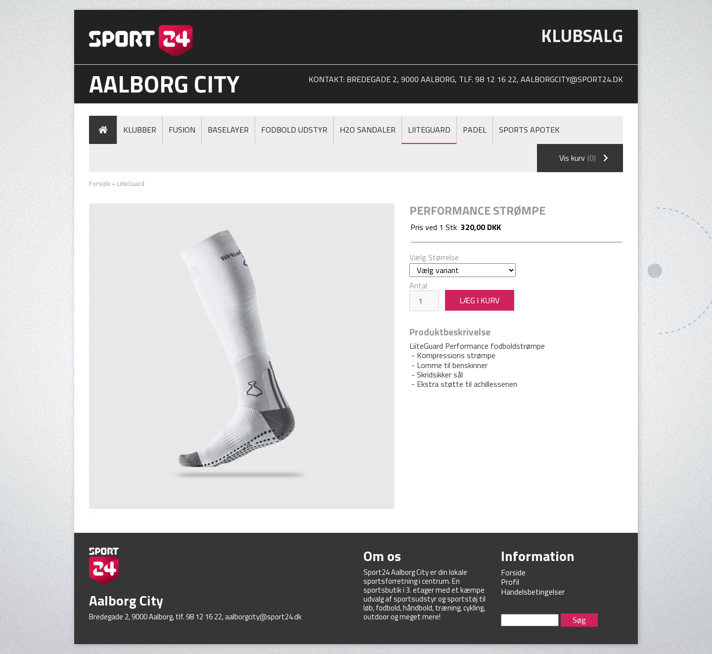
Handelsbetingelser (533, 592)
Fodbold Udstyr (294, 130)
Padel (475, 130)
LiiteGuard (429, 130)
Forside (99, 183)
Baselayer (228, 130)
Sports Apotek (529, 130)
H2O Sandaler (368, 130)
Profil (510, 582)
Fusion (182, 130)
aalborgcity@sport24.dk (572, 79)
